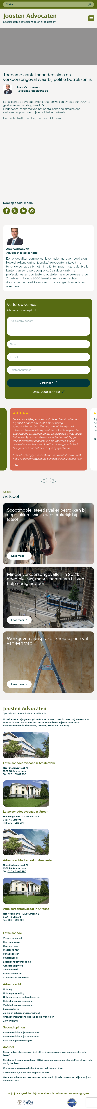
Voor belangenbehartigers (17, 1040)
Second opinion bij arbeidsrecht (21, 1036)
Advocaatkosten (12, 973)
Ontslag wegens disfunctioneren (21, 996)
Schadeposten (11, 953)
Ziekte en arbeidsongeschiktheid (21, 1012)
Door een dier (10, 945)
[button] (91, 18)
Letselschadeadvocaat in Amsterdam (29, 763)
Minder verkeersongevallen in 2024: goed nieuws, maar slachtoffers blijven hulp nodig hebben (45, 578)
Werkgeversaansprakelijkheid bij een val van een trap (47, 640)
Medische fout (11, 949)
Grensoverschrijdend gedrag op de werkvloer (28, 1016)
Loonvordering (11, 1008)
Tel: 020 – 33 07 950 (14, 774)
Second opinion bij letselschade (21, 1032)
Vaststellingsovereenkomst (18, 1004)
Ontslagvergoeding (13, 993)
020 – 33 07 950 (17, 871)
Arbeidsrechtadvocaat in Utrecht (26, 909)
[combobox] (47, 4)
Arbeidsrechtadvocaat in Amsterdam (28, 860)
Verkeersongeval (12, 937)
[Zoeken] (89, 4)
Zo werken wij (10, 969)
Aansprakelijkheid (13, 965)
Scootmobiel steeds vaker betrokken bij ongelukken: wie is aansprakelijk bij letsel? (47, 514)
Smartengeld (10, 957)
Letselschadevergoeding (17, 961)
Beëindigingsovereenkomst (18, 1000)
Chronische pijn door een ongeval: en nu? (26, 1072)
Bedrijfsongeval (11, 941)
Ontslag (7, 989)
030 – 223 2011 (16, 822)
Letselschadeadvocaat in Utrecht (26, 811)
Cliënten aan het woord (16, 977)
